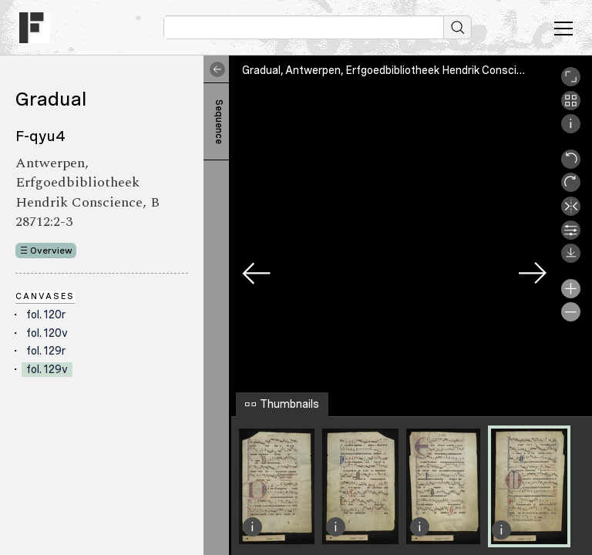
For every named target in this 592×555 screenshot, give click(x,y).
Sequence (219, 121)
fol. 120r (46, 314)
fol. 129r (46, 351)
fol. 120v (47, 333)
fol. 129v (47, 369)
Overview (51, 250)
